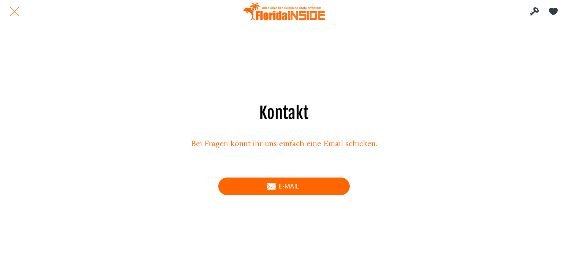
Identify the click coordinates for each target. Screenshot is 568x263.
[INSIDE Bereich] (534, 11)
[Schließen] (14, 11)
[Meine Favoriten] (553, 11)
